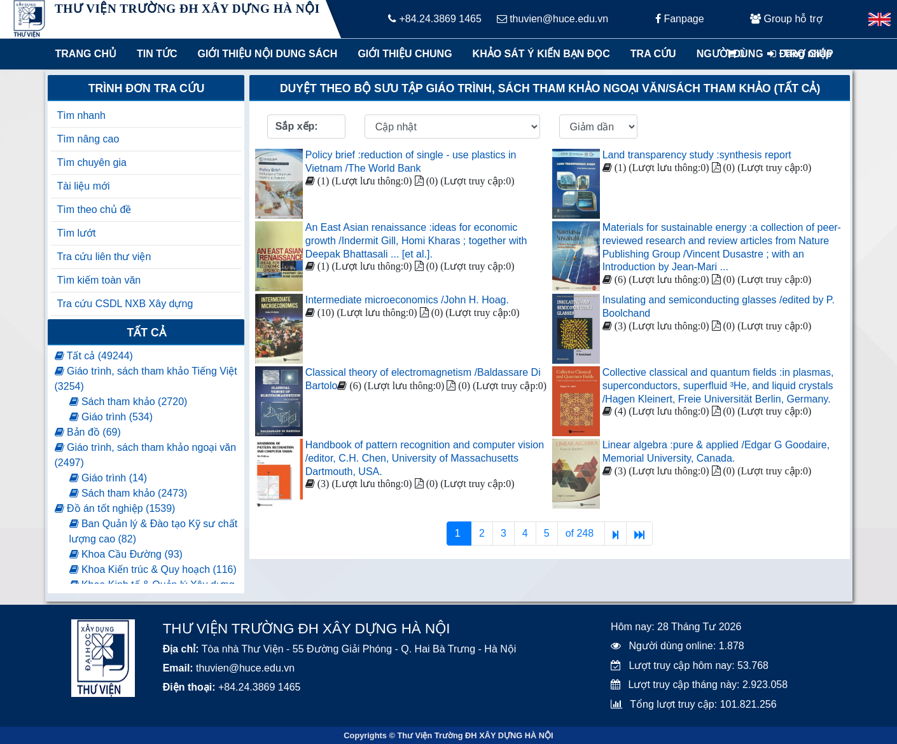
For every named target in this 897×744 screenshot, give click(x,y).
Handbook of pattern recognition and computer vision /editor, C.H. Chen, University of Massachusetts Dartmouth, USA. (424, 458)
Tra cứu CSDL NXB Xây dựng (125, 303)
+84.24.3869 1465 (435, 18)
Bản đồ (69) (88, 432)
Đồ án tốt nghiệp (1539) (115, 508)
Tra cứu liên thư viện (104, 256)
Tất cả (146, 332)
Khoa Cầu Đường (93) (126, 554)
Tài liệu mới (83, 186)
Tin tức (157, 53)
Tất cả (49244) (94, 355)
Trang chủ (85, 53)
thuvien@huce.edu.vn (552, 18)
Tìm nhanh (81, 115)
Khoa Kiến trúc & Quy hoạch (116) (153, 569)
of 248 (581, 533)
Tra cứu (653, 53)
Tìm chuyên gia (92, 162)
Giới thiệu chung (404, 53)
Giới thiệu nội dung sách (264, 53)
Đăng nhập (799, 53)
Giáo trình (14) (108, 477)
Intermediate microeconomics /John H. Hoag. (407, 299)
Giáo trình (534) (111, 416)
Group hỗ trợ (786, 18)
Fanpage (679, 18)
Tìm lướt (76, 233)
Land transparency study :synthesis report (696, 154)
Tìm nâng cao (88, 139)
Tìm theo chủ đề (94, 209)
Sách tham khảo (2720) (128, 401)
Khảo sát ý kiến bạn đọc (538, 53)
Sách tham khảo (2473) (128, 493)
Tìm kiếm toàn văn (99, 280)
